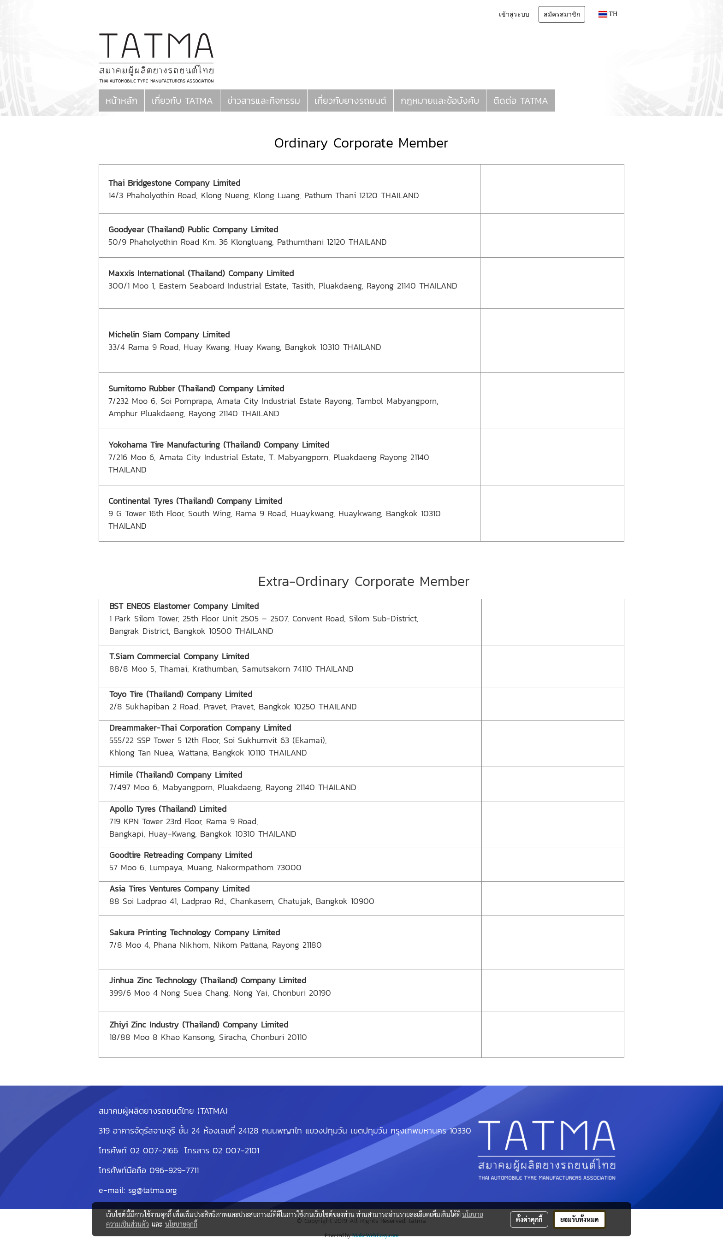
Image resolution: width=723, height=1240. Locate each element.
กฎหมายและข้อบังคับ (440, 100)
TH (608, 14)
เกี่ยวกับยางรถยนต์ (350, 100)
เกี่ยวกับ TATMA (182, 100)
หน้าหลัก (121, 100)
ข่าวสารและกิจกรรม (263, 100)
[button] (563, 100)
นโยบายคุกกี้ (181, 1224)
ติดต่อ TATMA (520, 100)
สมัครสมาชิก (562, 14)
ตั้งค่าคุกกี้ (529, 1219)
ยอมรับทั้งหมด (579, 1219)
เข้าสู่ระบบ (514, 14)
